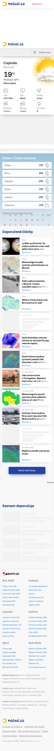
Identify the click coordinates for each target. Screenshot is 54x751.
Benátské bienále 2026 (38, 636)
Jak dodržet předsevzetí (38, 586)
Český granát (7, 695)
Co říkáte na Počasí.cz (12, 727)
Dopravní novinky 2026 (38, 652)
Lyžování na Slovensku (11, 629)
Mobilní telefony (26, 702)
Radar (45, 731)
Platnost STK (34, 664)
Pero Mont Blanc (24, 692)
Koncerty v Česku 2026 (38, 621)
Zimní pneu (21, 705)
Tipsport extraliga (9, 652)
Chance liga (7, 649)
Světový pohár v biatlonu (12, 660)
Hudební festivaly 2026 (38, 618)
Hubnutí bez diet (35, 590)
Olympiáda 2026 (8, 601)
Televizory (43, 705)
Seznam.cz (37, 4)
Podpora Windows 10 (10, 682)
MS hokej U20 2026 (10, 667)
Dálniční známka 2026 (37, 649)
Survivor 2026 (24, 679)
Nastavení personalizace (30, 736)
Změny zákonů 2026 (10, 598)
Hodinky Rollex (19, 688)
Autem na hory (8, 636)
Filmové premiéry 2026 (38, 625)
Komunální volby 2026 (11, 594)
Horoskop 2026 (8, 605)
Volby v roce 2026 (9, 586)
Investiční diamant (9, 692)
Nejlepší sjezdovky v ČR (11, 625)
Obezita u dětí (34, 605)
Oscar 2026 (33, 632)
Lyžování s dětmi (9, 632)
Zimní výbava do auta (37, 667)
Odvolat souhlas (9, 736)
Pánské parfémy (21, 708)
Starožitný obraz (20, 695)
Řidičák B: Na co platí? (37, 656)
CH (48, 215)
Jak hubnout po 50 (36, 598)
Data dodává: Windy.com (29, 731)
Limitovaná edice (35, 695)
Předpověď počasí (32, 675)
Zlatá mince (31, 688)
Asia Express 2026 (38, 679)
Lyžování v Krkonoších (11, 618)
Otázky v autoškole (36, 660)
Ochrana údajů (9, 731)
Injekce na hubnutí (36, 601)
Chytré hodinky (8, 708)
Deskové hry (32, 705)
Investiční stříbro (38, 692)
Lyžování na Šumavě (10, 621)
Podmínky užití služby (34, 727)
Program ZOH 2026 (10, 679)
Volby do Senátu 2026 (11, 590)
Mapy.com (20, 675)
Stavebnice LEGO (41, 702)
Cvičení (31, 594)
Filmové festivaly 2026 (37, 629)
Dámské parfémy (9, 705)
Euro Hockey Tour (9, 664)
